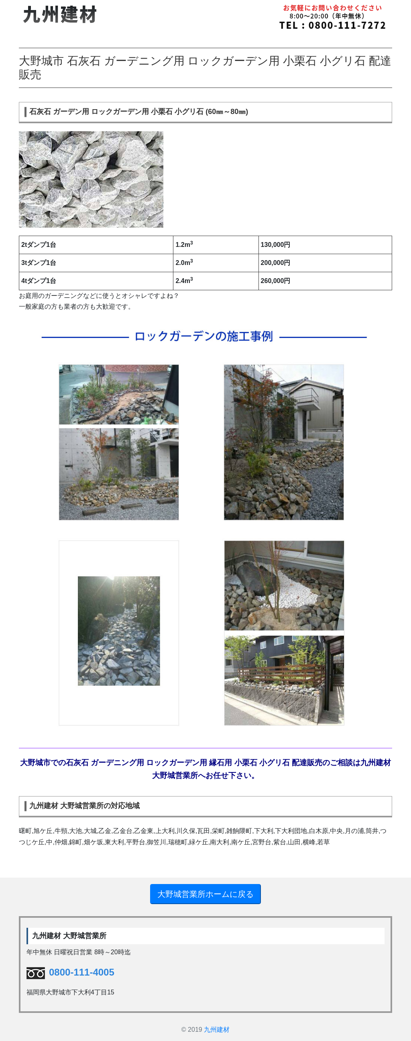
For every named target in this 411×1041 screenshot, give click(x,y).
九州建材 (217, 1029)
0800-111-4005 (70, 972)
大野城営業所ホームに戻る (205, 894)
